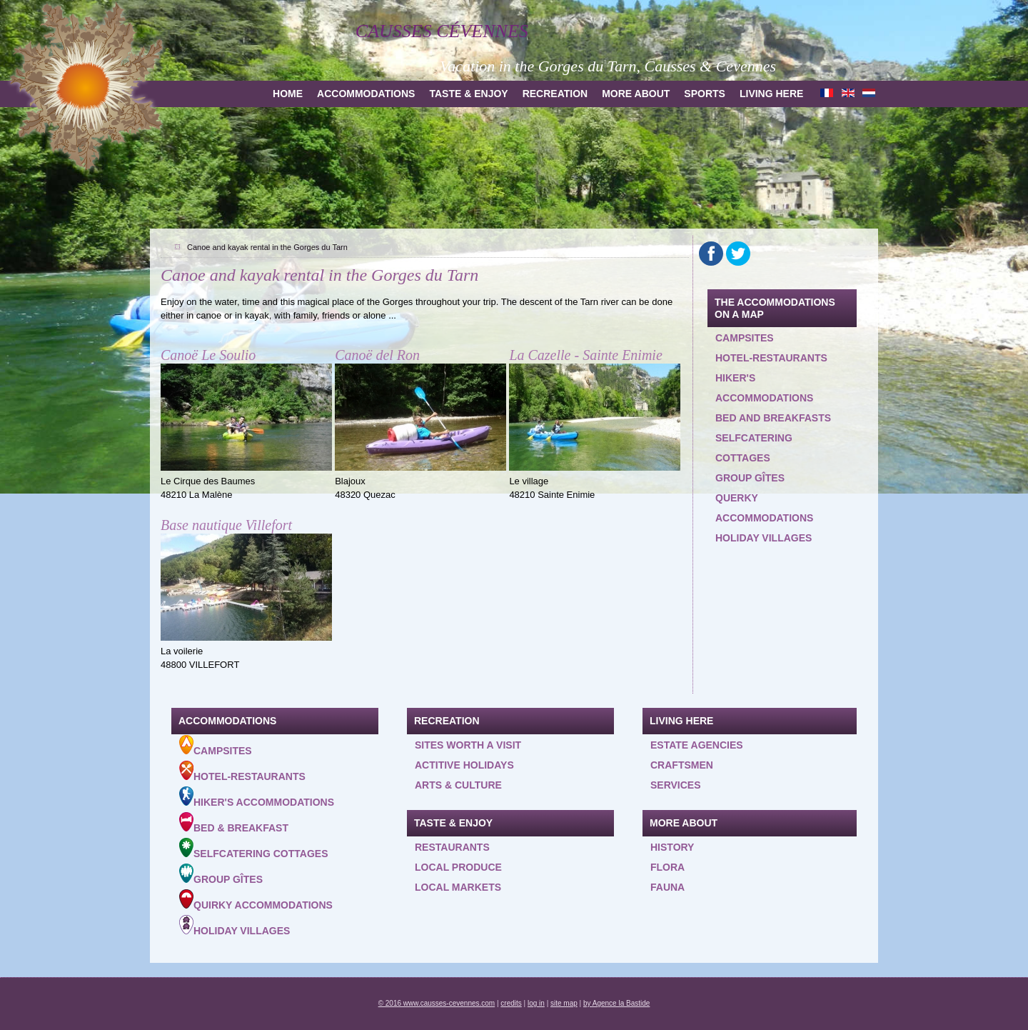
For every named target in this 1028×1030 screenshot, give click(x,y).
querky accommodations (764, 508)
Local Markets (458, 887)
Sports (704, 93)
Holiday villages (763, 538)
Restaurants (452, 847)
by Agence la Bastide (616, 1003)
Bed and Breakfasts (773, 418)
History (672, 847)
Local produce (458, 867)
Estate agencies (696, 745)
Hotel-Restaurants (242, 771)
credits (510, 1003)
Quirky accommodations (256, 900)
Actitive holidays (464, 765)
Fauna (667, 887)
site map (564, 1003)
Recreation (555, 93)
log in (536, 1003)
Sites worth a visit (468, 745)
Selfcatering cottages (753, 448)
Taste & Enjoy (468, 93)
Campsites (744, 338)
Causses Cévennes (442, 31)
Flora (667, 867)
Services (675, 785)
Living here (771, 93)
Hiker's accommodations (764, 388)
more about (636, 93)
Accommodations (366, 93)
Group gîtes (750, 478)
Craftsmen (681, 765)
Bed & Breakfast (233, 823)
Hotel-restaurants (771, 358)
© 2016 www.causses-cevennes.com (436, 1003)
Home (288, 93)
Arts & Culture (458, 785)
